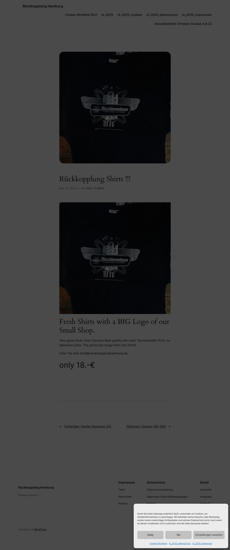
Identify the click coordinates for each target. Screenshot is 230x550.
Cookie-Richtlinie (158, 543)
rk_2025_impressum (202, 543)
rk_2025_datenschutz (180, 543)
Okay (150, 534)
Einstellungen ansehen (209, 534)
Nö (178, 534)
